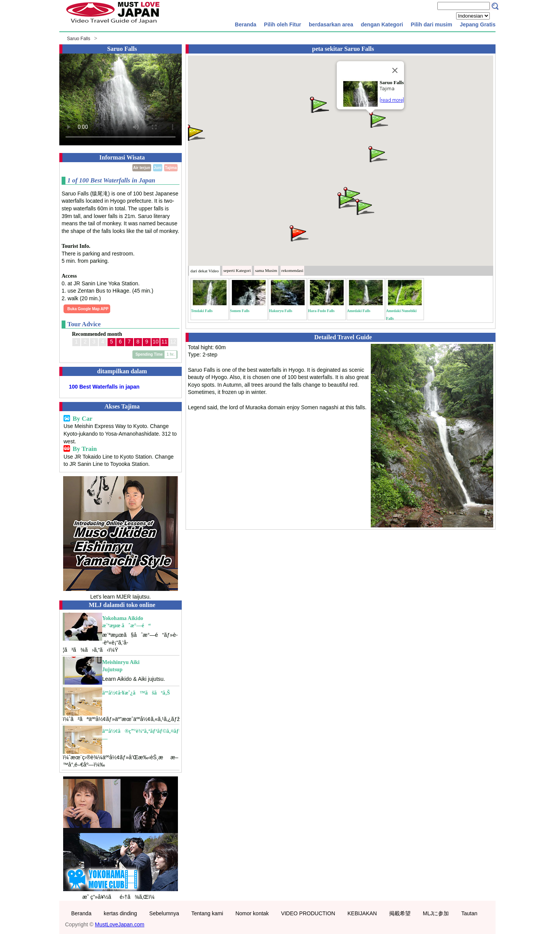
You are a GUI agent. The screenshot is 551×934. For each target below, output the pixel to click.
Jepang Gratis (478, 24)
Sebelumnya (164, 913)
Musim (266, 270)
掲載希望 (400, 913)
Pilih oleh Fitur (282, 24)
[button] (378, 119)
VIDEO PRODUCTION (308, 913)
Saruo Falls (78, 38)
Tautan (469, 913)
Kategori (237, 270)
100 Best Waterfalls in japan (104, 387)
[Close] (395, 70)
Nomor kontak (252, 913)
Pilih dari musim (431, 24)
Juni (158, 168)
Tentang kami (207, 913)
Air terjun (141, 168)
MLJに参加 (436, 913)
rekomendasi (292, 270)
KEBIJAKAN (362, 913)
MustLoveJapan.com (119, 924)
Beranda (245, 24)
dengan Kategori (382, 24)
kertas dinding (120, 913)
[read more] (392, 100)
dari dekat (205, 270)
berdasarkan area (331, 24)
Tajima (171, 168)
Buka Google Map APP (87, 309)
